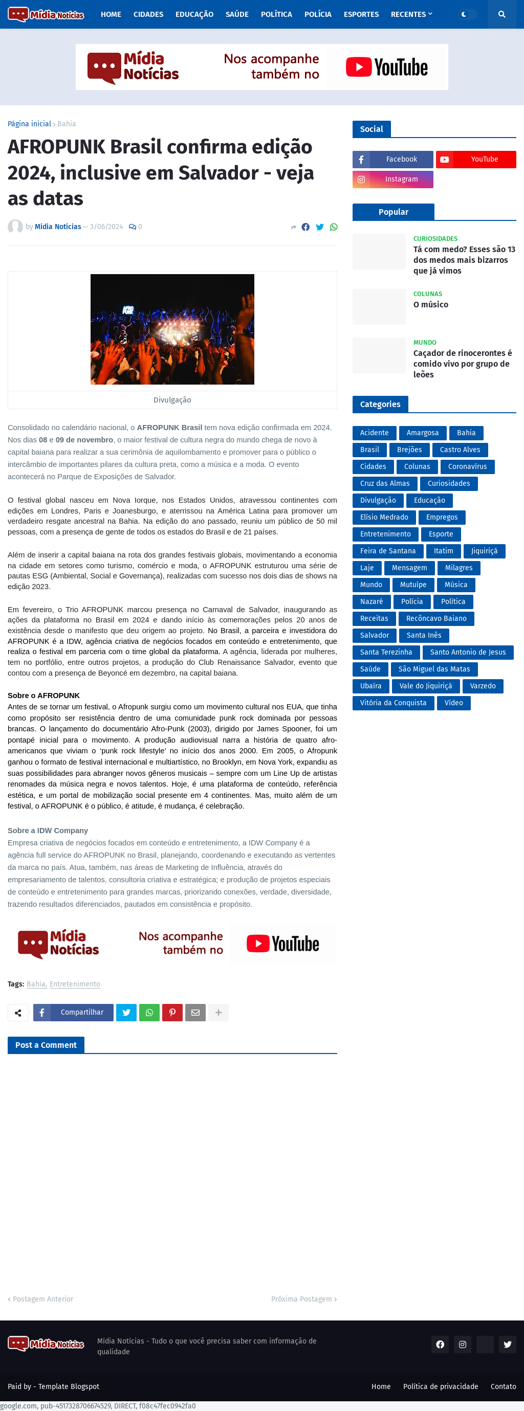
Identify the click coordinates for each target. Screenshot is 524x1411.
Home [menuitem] (111, 14)
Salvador (374, 635)
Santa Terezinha (386, 652)
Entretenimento (75, 985)
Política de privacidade (440, 1386)
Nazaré (371, 601)
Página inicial (29, 124)
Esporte (441, 534)
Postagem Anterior (43, 1299)
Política (453, 601)
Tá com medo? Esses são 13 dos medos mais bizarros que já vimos (464, 260)
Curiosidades (449, 483)
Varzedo (483, 686)
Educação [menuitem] (194, 14)
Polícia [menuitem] (318, 14)
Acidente (374, 433)
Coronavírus (467, 466)
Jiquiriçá (484, 551)
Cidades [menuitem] (148, 14)
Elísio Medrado (384, 517)
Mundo (371, 584)
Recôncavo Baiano (436, 618)
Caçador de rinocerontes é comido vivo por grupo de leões (462, 363)
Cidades (373, 466)
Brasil (369, 449)
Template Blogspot (68, 1386)
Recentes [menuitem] (408, 14)
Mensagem (409, 568)
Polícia (412, 601)
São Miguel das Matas (434, 669)
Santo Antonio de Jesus (468, 652)
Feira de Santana (388, 551)
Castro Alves (460, 449)
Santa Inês (424, 635)
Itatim (443, 551)
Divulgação (378, 500)
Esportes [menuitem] (361, 14)
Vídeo (454, 703)
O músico (430, 304)
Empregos (442, 517)
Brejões (409, 449)
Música (456, 584)
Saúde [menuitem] (237, 14)
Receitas (374, 618)
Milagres (459, 568)
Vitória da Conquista (393, 703)
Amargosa (423, 433)
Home (381, 1386)
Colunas (417, 466)
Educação (429, 500)
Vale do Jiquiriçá (426, 686)
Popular (393, 212)
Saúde (370, 669)
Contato (503, 1386)
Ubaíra (371, 686)
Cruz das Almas (385, 483)
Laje (367, 568)
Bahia (66, 124)
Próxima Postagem (301, 1299)
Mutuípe (413, 584)
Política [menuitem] (276, 14)
